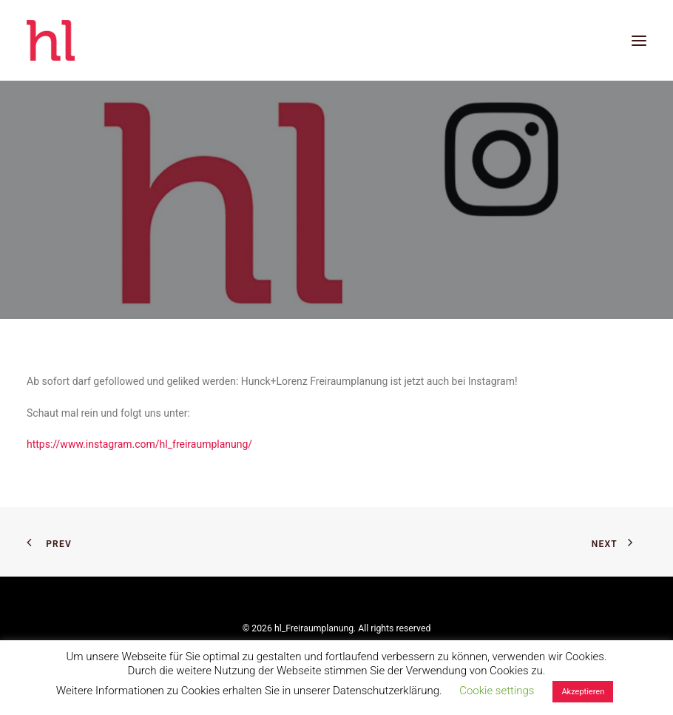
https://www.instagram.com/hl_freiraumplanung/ (139, 444)
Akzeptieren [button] (582, 691)
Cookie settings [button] (496, 690)
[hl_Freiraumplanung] (51, 40)
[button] (639, 40)
